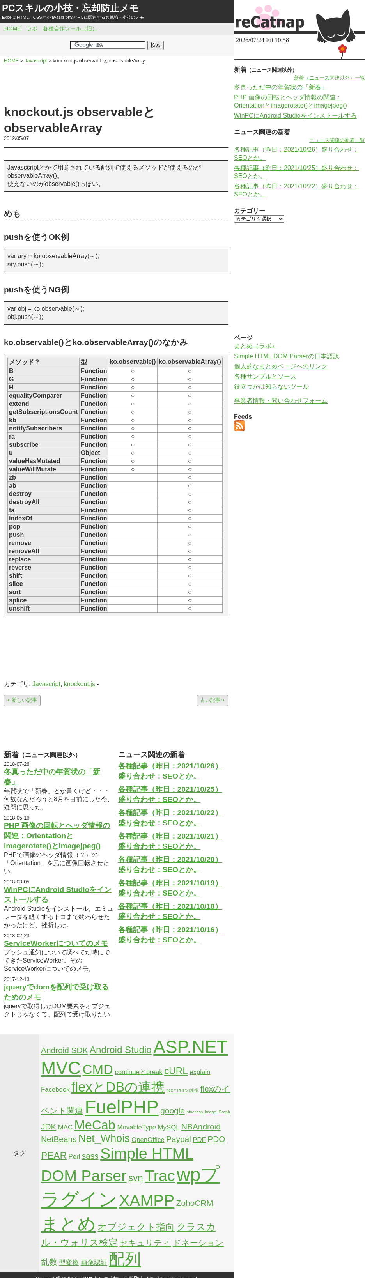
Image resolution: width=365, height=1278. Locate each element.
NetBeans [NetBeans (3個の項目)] (58, 1139)
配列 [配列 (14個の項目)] (125, 1259)
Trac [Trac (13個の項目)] (160, 1175)
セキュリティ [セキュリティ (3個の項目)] (145, 1242)
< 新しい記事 (22, 700)
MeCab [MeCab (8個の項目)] (94, 1125)
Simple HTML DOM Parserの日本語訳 (286, 356)
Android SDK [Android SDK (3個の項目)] (64, 1050)
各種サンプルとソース (265, 376)
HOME (12, 28)
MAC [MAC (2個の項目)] (65, 1127)
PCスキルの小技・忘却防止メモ (70, 8)
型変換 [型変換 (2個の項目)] (69, 1262)
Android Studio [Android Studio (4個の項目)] (121, 1049)
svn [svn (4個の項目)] (135, 1177)
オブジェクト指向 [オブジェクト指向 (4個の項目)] (136, 1226)
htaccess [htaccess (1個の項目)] (194, 1112)
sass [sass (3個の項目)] (90, 1155)
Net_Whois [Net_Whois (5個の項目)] (104, 1138)
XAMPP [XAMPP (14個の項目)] (146, 1200)
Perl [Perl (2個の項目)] (74, 1156)
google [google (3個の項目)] (172, 1110)
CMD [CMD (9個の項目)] (98, 1069)
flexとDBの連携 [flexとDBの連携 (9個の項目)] (118, 1087)
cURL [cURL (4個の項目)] (176, 1071)
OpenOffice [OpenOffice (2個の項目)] (148, 1139)
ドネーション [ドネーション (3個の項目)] (198, 1242)
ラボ (32, 28)
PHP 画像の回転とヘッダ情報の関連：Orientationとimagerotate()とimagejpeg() (57, 835)
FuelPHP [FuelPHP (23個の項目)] (121, 1107)
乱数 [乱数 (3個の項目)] (49, 1261)
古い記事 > (212, 700)
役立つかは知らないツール (271, 386)
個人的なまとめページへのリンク (281, 366)
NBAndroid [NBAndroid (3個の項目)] (201, 1126)
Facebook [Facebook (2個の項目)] (55, 1089)
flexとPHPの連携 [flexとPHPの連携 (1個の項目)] (183, 1090)
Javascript (46, 684)
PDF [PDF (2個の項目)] (199, 1139)
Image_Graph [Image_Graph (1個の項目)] (217, 1112)
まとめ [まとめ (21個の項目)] (68, 1224)
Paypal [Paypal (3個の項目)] (178, 1139)
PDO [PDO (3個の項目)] (216, 1139)
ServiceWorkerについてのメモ (56, 943)
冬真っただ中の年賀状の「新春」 (281, 87)
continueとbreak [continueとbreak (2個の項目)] (138, 1072)
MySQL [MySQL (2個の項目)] (169, 1127)
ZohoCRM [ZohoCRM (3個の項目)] (194, 1202)
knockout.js (79, 684)
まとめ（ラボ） (256, 346)
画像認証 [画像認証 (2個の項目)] (94, 1262)
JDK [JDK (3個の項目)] (48, 1126)
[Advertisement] (116, 84)
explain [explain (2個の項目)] (200, 1072)
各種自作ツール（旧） (70, 28)
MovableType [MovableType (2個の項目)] (136, 1127)
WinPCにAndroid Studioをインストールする (295, 115)
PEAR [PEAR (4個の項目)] (54, 1155)
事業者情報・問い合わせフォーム (281, 400)
